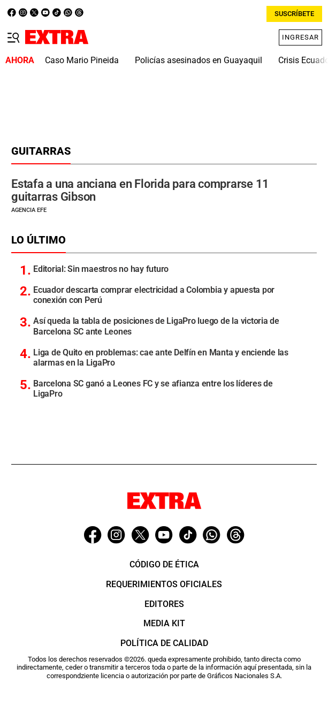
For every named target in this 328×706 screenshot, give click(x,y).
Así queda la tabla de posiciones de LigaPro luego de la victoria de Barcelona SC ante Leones (156, 326)
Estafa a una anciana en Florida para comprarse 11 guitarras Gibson (140, 190)
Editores (164, 604)
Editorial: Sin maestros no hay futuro (101, 269)
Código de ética (164, 564)
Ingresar (300, 37)
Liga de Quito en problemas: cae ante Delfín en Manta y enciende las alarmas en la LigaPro (160, 357)
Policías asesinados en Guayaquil (198, 60)
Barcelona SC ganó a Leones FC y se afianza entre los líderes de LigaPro (153, 388)
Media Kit (164, 623)
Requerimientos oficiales (164, 584)
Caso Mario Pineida (82, 60)
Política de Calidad (164, 643)
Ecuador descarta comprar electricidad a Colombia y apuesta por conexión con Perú (153, 295)
